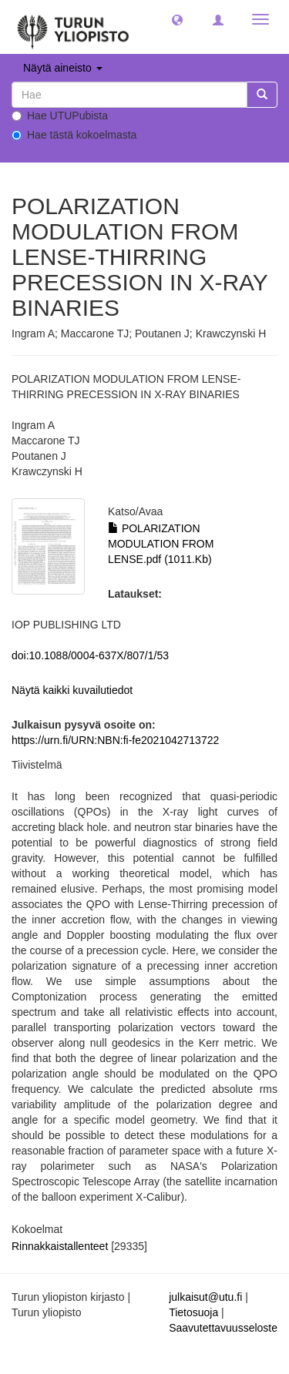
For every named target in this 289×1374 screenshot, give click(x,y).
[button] (177, 19)
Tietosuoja (193, 1312)
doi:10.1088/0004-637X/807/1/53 (90, 655)
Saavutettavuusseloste (223, 1328)
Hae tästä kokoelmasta (74, 135)
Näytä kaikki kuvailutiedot (72, 690)
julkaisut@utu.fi (205, 1297)
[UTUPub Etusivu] (73, 27)
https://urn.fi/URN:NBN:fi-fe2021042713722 (115, 740)
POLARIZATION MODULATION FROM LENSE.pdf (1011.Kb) (160, 543)
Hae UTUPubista (60, 115)
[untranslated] (129, 95)
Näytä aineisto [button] (62, 68)
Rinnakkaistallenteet (60, 1246)
